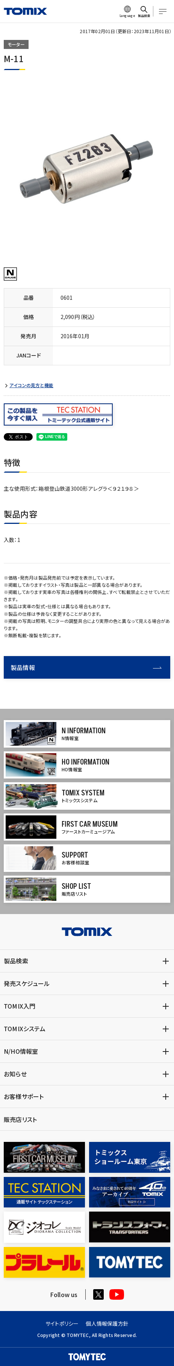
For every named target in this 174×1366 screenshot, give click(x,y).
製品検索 (16, 960)
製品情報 (86, 667)
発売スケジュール (27, 983)
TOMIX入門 (19, 1005)
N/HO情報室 (21, 1051)
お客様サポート (24, 1096)
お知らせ (15, 1073)
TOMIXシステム (24, 1028)
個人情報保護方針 (107, 1323)
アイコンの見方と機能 (31, 385)
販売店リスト (20, 1119)
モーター (16, 44)
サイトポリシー (62, 1323)
